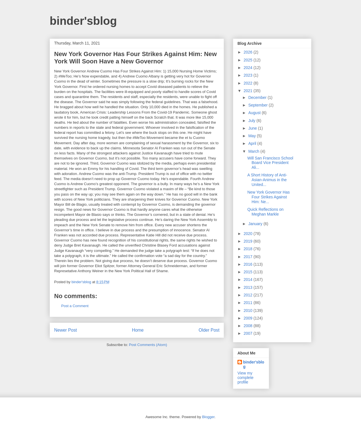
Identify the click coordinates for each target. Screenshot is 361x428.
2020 (249, 233)
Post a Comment (75, 306)
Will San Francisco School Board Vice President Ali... (270, 163)
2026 (249, 52)
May (252, 136)
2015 (249, 272)
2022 (249, 83)
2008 (249, 325)
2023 (249, 75)
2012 (249, 295)
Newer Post (65, 330)
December (257, 97)
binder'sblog (83, 21)
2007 (249, 333)
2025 (249, 60)
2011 (249, 302)
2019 (249, 241)
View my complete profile (245, 377)
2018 (249, 249)
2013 (249, 287)
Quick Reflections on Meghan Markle (265, 211)
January (255, 223)
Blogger (208, 417)
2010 (249, 310)
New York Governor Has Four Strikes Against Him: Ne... (268, 197)
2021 (249, 90)
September (258, 105)
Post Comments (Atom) (148, 345)
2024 (249, 67)
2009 (249, 318)
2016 (249, 264)
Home (138, 330)
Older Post (209, 330)
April (252, 143)
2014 (249, 279)
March (254, 151)
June (253, 128)
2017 (249, 256)
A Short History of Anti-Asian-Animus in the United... (267, 180)
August (254, 112)
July (252, 120)
